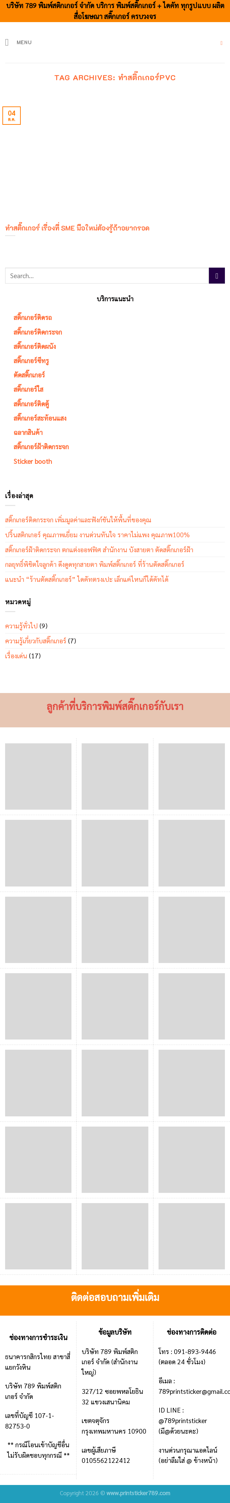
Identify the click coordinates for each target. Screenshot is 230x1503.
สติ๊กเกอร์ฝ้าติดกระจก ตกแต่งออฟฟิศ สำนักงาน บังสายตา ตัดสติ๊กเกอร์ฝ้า (99, 549)
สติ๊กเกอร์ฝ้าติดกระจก (41, 446)
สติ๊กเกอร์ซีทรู (31, 360)
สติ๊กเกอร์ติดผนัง (35, 346)
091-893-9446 (195, 1351)
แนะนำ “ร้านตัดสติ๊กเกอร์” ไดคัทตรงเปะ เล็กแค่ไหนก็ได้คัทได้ (86, 579)
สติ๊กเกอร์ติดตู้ (31, 403)
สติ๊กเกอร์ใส (28, 389)
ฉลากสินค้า (28, 432)
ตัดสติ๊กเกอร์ (29, 374)
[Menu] (19, 42)
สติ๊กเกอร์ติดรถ (33, 317)
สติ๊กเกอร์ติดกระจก (38, 331)
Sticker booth (33, 461)
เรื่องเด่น (16, 655)
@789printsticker (183, 1420)
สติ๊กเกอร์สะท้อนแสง (40, 417)
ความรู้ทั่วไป (21, 625)
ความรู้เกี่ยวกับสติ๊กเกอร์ (35, 640)
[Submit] (217, 276)
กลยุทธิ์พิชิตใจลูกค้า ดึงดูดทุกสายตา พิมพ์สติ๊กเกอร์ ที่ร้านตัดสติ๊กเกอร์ (94, 564)
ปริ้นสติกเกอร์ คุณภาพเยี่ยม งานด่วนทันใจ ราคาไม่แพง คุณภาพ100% (97, 534)
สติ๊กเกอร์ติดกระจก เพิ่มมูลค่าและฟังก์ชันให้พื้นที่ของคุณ (78, 519)
